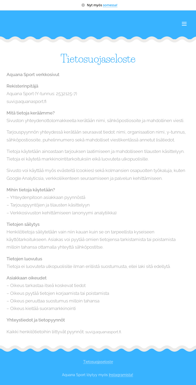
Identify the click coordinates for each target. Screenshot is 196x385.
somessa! (110, 5)
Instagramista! (121, 375)
